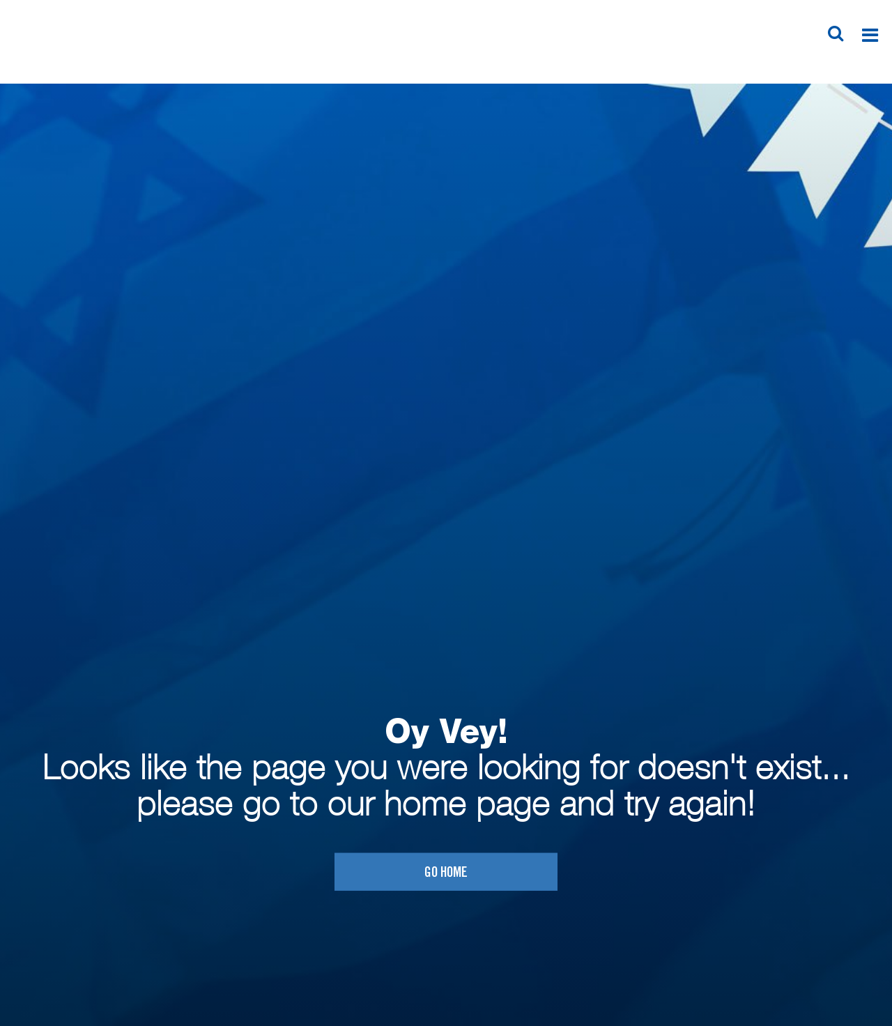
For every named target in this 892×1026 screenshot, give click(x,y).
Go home (446, 873)
